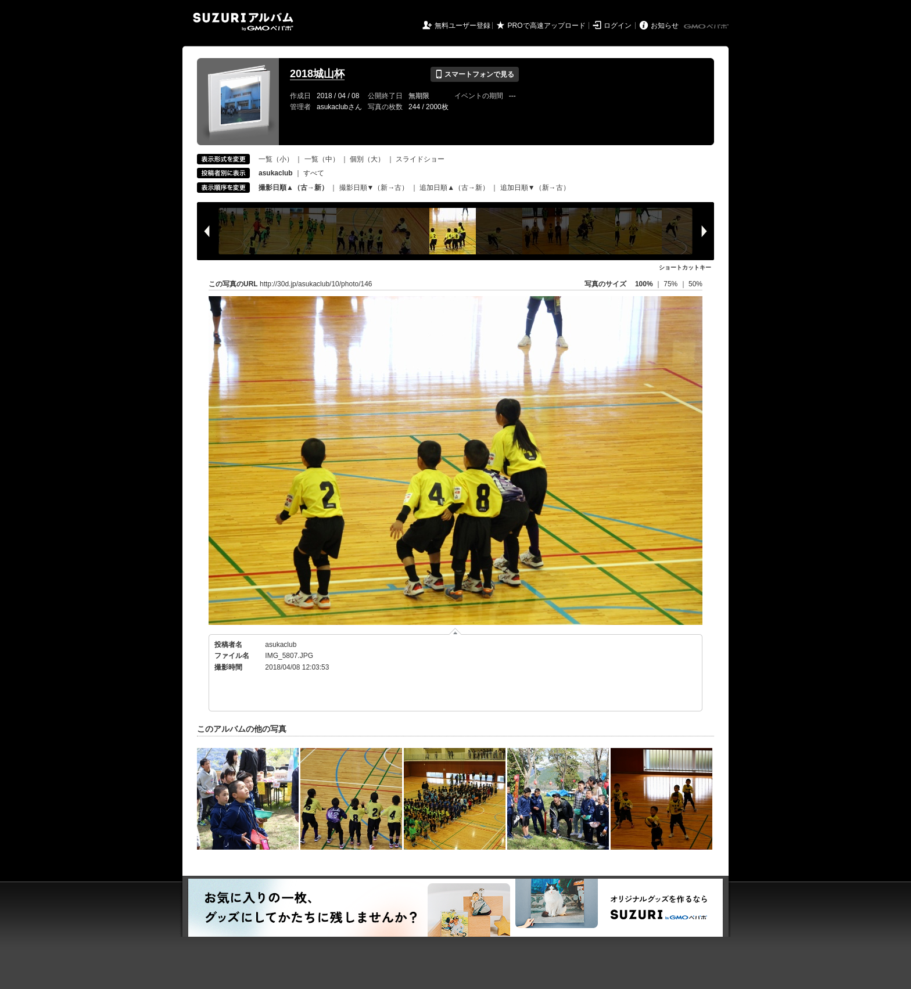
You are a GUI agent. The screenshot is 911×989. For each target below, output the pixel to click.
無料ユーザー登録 (462, 25)
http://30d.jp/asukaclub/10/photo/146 (316, 284)
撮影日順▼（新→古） (374, 188)
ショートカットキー (685, 267)
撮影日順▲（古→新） (293, 188)
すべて (313, 173)
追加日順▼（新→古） (535, 188)
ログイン (618, 25)
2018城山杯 (317, 74)
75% (671, 284)
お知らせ (665, 25)
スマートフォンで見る (474, 74)
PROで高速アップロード (547, 25)
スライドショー (420, 159)
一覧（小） (276, 159)
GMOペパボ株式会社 (707, 27)
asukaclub (280, 645)
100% (644, 284)
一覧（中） (321, 159)
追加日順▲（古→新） (454, 188)
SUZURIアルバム (243, 21)
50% (695, 284)
